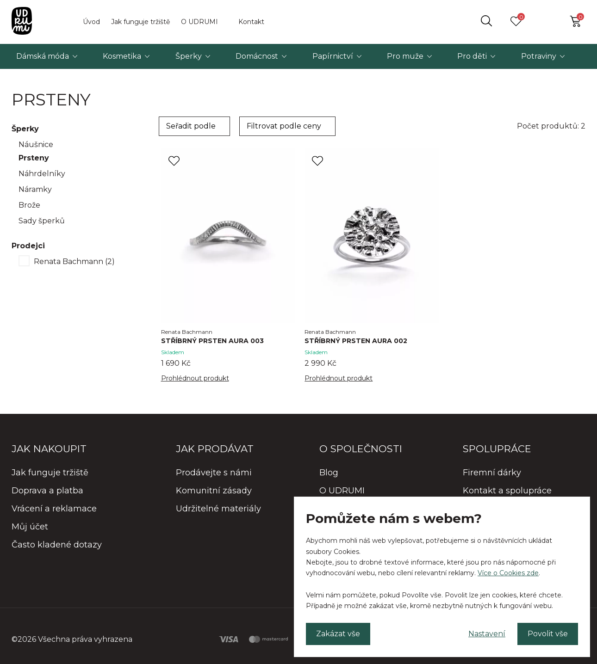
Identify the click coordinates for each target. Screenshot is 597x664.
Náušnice (36, 144)
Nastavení (486, 633)
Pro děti (472, 56)
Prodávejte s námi (214, 472)
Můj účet (30, 527)
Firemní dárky (492, 472)
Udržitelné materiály (218, 509)
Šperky (188, 56)
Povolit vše (548, 633)
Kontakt (251, 22)
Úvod (91, 22)
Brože (29, 205)
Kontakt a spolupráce (507, 491)
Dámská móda (42, 56)
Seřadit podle (191, 126)
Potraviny (538, 56)
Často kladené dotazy (57, 545)
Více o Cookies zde (508, 573)
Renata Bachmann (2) (74, 261)
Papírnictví (332, 56)
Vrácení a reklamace (54, 509)
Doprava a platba (47, 491)
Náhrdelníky (42, 173)
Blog (328, 472)
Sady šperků (42, 220)
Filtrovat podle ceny (284, 126)
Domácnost (257, 56)
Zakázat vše (338, 633)
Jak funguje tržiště (140, 22)
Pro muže (405, 56)
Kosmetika (122, 56)
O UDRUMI (199, 22)
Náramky (35, 189)
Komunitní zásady (214, 491)
